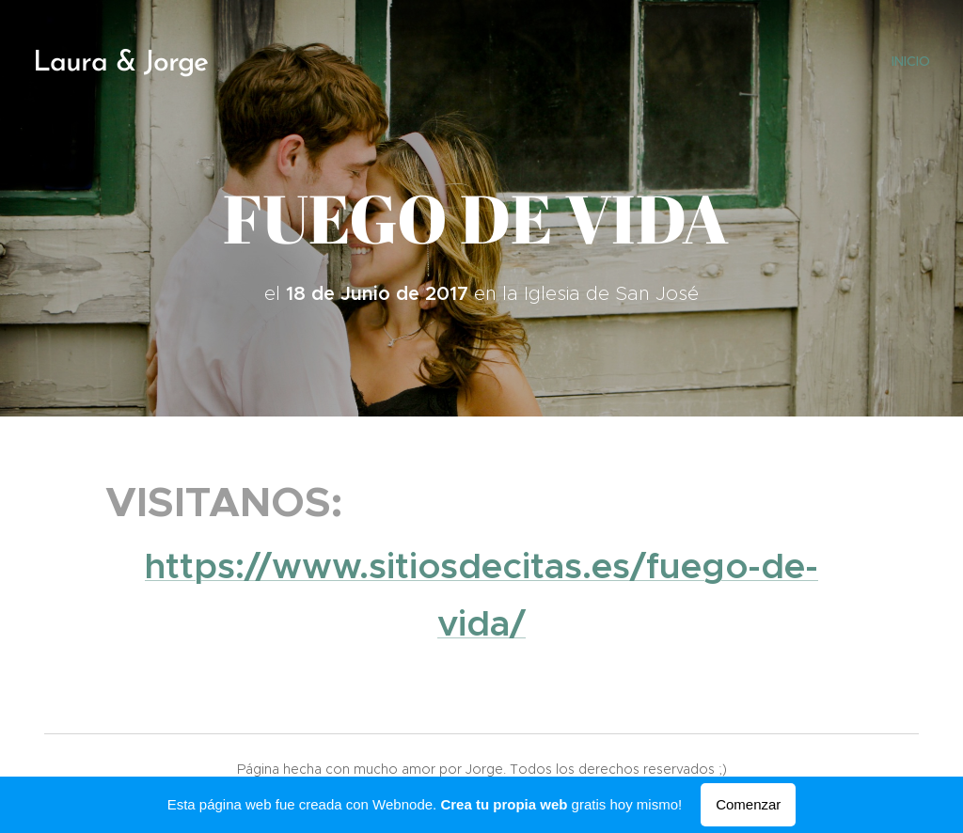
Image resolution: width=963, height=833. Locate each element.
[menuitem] (908, 61)
